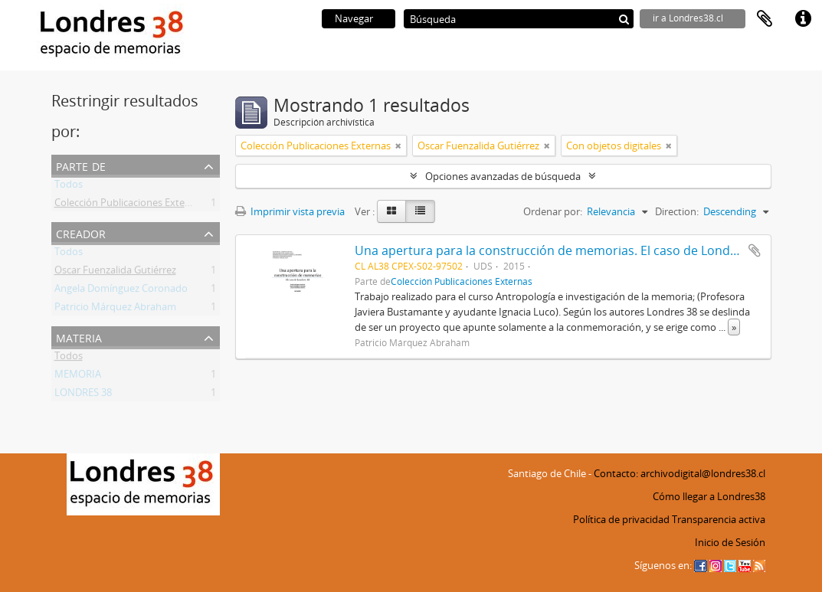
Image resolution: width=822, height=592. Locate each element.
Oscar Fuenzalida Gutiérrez (115, 273)
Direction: (677, 211)
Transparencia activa (718, 519)
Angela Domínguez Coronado (121, 291)
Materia (79, 336)
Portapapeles (764, 19)
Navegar (354, 18)
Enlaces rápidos (803, 19)
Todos (68, 187)
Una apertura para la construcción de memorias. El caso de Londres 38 (560, 250)
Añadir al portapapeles (754, 250)
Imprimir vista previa (290, 211)
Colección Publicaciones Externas (129, 205)
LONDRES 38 (83, 395)
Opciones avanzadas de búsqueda (503, 176)
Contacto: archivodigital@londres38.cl (679, 473)
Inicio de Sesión (730, 542)
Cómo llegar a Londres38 (709, 496)
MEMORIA (77, 377)
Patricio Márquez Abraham (115, 309)
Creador (81, 232)
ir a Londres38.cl (688, 18)
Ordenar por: (552, 211)
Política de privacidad (621, 519)
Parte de (81, 165)
